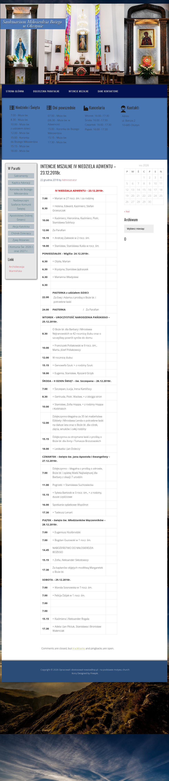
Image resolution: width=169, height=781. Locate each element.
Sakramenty (21, 175)
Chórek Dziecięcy (21, 233)
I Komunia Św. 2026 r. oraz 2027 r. (20, 249)
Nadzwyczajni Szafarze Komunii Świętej (21, 204)
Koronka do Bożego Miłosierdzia (21, 191)
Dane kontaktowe (108, 91)
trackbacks (79, 648)
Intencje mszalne (79, 91)
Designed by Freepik (88, 673)
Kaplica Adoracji (21, 182)
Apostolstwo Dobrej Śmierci (21, 217)
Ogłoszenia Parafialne (46, 91)
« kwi (127, 211)
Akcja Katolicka (21, 226)
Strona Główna (15, 91)
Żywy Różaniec (21, 240)
